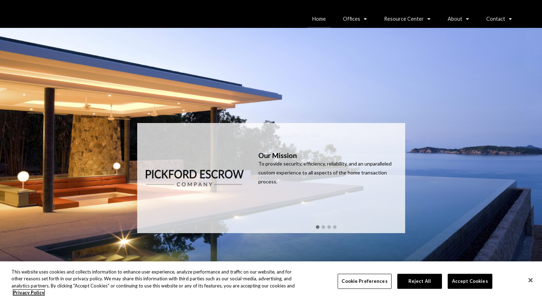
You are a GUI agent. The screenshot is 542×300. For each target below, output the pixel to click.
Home (319, 19)
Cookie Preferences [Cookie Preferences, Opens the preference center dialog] (364, 281)
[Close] (530, 281)
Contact (499, 19)
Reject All (419, 281)
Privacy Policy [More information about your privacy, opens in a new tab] (28, 293)
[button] (355, 19)
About (458, 19)
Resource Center (407, 19)
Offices (355, 19)
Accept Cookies (470, 281)
